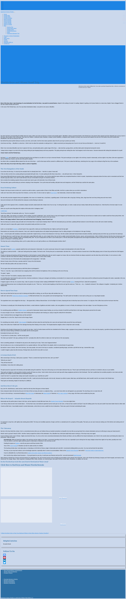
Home (5, 14)
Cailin (7, 157)
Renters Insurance (9, 583)
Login (5, 3)
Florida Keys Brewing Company (20, 295)
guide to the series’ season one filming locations (40, 453)
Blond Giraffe (46, 393)
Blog (5, 25)
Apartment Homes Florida (7, 11)
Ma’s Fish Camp (30, 393)
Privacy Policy (8, 573)
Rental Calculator (9, 580)
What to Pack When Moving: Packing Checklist (37, 533)
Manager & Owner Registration (11, 1)
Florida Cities (7, 16)
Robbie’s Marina (22, 310)
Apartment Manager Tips (13, 33)
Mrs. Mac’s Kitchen (63, 393)
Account (6, 7)
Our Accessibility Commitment (13, 570)
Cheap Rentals (7, 22)
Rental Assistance (9, 581)
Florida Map (7, 15)
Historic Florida (7, 23)
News (8, 32)
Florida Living (10, 29)
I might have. (4, 211)
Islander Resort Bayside (57, 401)
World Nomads (77, 455)
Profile (5, 5)
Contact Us (6, 9)
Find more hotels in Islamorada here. (94, 450)
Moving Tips (10, 27)
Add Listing (6, 4)
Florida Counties (8, 18)
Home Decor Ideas (11, 28)
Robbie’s (17, 443)
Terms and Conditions (10, 571)
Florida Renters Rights (11, 579)
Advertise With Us (8, 8)
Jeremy (72, 281)
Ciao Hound (54, 192)
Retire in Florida (8, 24)
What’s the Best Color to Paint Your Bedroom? (13, 533)
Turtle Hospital (22, 322)
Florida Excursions (11, 31)
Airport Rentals (7, 20)
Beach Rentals (7, 19)
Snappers (15, 229)
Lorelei (13, 249)
